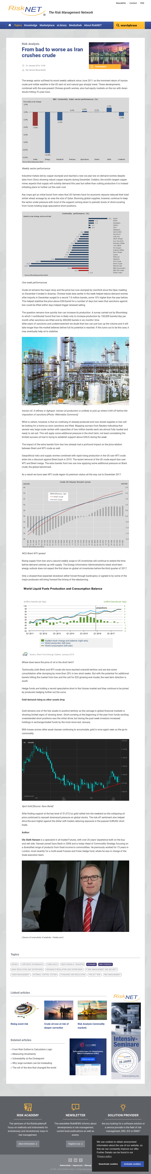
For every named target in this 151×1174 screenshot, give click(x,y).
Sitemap (87, 1165)
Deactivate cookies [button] (108, 1164)
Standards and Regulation (72, 975)
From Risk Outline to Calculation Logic (31, 1049)
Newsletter (121, 3)
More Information (27, 1144)
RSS (142, 3)
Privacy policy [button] (104, 1156)
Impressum (77, 1165)
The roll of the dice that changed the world (33, 1067)
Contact (133, 3)
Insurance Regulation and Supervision (64, 970)
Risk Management (112, 975)
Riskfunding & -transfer (72, 964)
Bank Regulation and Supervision (27, 970)
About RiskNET (93, 25)
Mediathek (75, 25)
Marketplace (47, 25)
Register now (74, 1144)
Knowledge (30, 25)
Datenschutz (65, 1165)
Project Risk (95, 975)
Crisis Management (20, 975)
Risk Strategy (105, 964)
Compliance (52, 964)
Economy (91, 964)
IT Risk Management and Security (101, 970)
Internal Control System (45, 975)
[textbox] (129, 25)
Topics (18, 25)
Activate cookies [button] (132, 1164)
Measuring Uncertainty (23, 1054)
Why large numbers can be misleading (31, 1063)
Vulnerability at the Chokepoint (27, 1058)
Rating (15, 964)
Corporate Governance (32, 964)
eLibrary (62, 25)
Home (9, 25)
